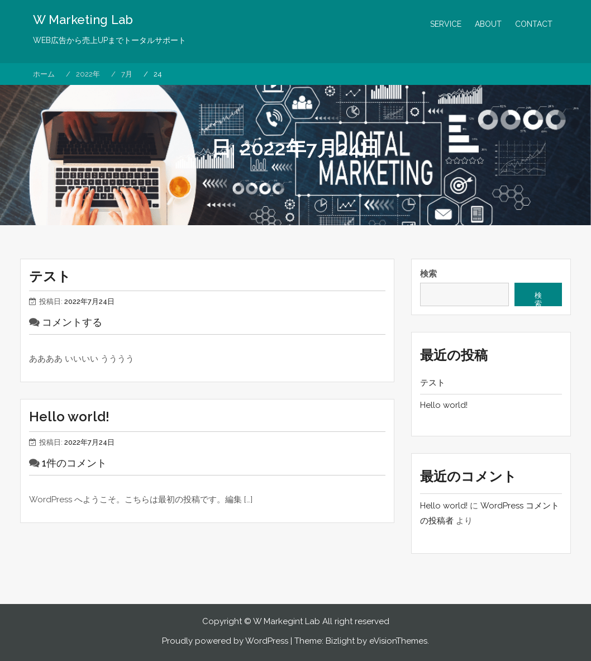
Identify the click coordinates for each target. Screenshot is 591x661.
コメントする (72, 322)
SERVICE (445, 24)
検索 (428, 274)
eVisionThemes (398, 641)
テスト (50, 276)
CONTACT (533, 24)
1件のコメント (74, 463)
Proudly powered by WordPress (225, 641)
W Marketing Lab (83, 19)
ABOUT (488, 24)
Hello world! (69, 416)
